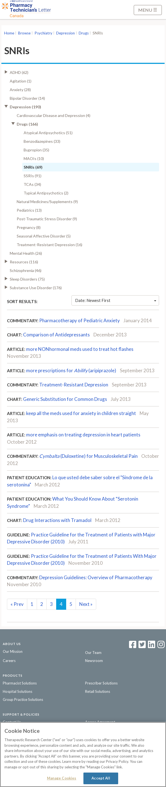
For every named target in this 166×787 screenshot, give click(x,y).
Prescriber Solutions (101, 683)
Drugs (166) (27, 124)
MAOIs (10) (34, 158)
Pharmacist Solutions (20, 683)
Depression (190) (25, 106)
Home (9, 33)
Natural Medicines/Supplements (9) (47, 201)
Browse (24, 33)
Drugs (84, 33)
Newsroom (94, 660)
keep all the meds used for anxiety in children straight (81, 413)
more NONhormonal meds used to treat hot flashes (79, 349)
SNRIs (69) (33, 167)
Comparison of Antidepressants (56, 335)
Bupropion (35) (36, 150)
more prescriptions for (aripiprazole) (71, 370)
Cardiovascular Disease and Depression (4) (53, 115)
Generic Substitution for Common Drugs (65, 399)
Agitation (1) (20, 81)
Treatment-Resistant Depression (73, 385)
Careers (9, 660)
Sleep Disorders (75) (27, 279)
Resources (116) (24, 261)
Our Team (93, 652)
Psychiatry (43, 33)
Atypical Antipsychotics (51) (48, 132)
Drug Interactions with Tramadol (57, 520)
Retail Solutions (97, 691)
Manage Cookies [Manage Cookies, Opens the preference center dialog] (61, 778)
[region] (83, 754)
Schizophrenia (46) (25, 270)
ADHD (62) (19, 72)
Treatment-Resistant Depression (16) (49, 244)
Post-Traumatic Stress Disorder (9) (47, 218)
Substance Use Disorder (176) (36, 287)
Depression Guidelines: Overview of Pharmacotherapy (95, 577)
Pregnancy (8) (29, 227)
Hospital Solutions (17, 691)
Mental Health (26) (26, 253)
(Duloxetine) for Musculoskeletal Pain (88, 456)
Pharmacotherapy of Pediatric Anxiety (79, 320)
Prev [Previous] (17, 604)
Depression (65, 33)
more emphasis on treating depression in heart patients (83, 435)
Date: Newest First (115, 300)
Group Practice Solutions (23, 699)
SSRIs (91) (32, 175)
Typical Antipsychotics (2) (46, 193)
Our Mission (13, 651)
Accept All (100, 778)
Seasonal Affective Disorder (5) (44, 236)
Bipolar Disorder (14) (27, 98)
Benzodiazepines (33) (42, 141)
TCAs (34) (32, 184)
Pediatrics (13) (29, 210)
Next (86, 604)
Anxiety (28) (20, 89)
